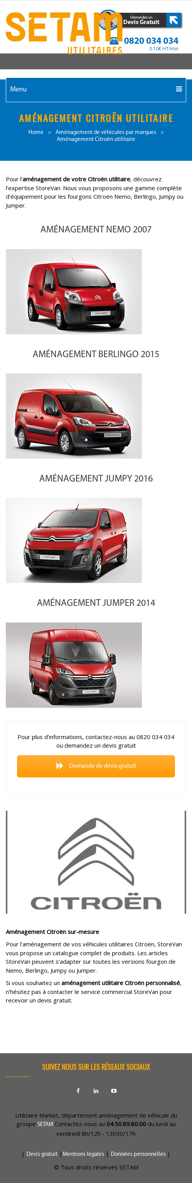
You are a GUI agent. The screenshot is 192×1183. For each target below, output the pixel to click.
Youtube (114, 1091)
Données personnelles (138, 1154)
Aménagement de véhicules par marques (106, 133)
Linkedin (96, 1091)
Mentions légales (83, 1154)
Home (36, 133)
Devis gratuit (42, 1154)
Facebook (78, 1091)
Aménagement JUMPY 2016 (96, 479)
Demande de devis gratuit (96, 766)
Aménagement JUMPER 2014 (96, 603)
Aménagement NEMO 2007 (96, 230)
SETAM (45, 1125)
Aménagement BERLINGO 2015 (96, 354)
